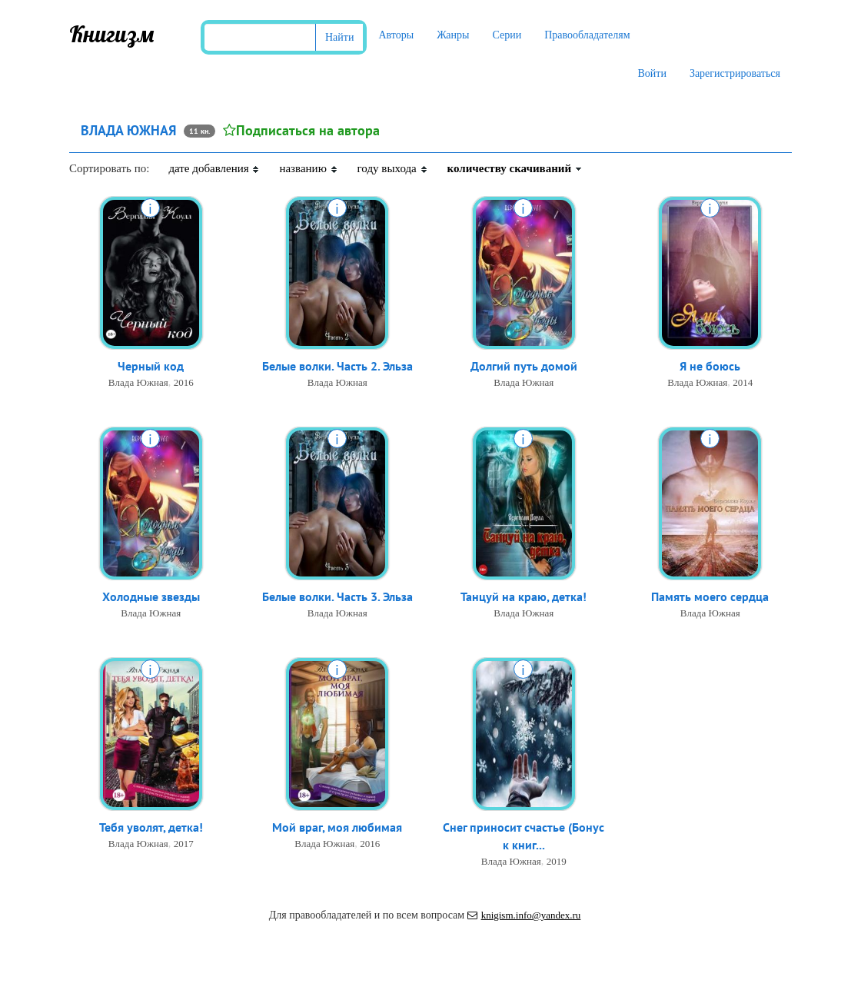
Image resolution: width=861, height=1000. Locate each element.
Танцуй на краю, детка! (523, 596)
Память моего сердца (710, 596)
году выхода (392, 168)
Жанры (453, 35)
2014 (743, 382)
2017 (184, 843)
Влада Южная (138, 382)
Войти (651, 73)
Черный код (151, 366)
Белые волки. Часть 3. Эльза (337, 596)
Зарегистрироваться (735, 73)
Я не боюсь (710, 366)
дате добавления (214, 168)
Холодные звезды (151, 596)
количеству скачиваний (515, 168)
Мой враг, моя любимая (337, 827)
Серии (506, 35)
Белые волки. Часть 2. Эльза (337, 366)
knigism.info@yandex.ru (524, 915)
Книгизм (112, 34)
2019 (557, 861)
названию (308, 168)
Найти (339, 37)
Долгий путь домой (523, 366)
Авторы (396, 35)
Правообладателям (587, 35)
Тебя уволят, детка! (151, 827)
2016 (184, 382)
